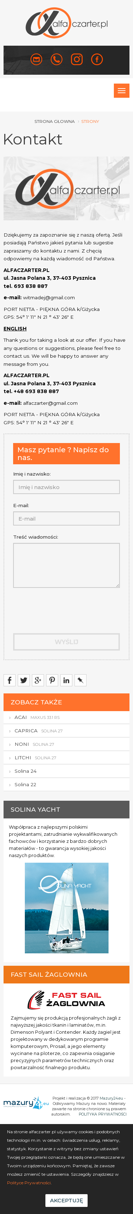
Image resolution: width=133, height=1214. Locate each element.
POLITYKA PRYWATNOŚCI (103, 1114)
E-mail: (21, 505)
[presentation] (54, 605)
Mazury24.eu (111, 1098)
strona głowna (54, 121)
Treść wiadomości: (35, 537)
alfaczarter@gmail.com (50, 403)
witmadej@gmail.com (49, 297)
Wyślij (66, 642)
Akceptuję (66, 1200)
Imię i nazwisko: (32, 474)
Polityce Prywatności (29, 1182)
